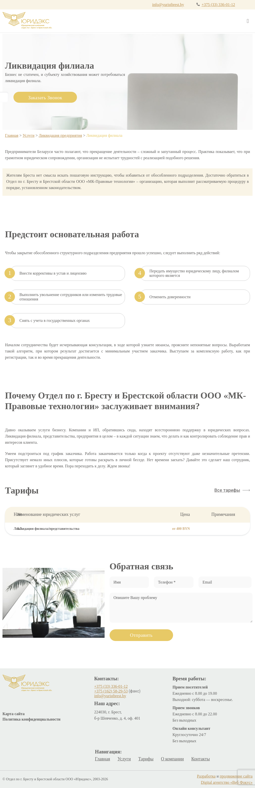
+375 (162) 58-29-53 (111, 691)
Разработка (206, 776)
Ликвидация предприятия (60, 135)
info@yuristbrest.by (168, 4)
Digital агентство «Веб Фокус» (227, 782)
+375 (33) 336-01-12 (218, 4)
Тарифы (145, 758)
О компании (172, 758)
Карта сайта (13, 714)
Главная (11, 135)
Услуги (29, 135)
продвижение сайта (236, 776)
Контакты (200, 758)
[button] (232, 490)
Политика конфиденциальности (31, 719)
